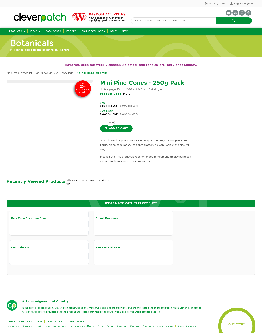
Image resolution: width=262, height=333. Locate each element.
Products (15, 31)
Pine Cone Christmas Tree (28, 218)
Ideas (33, 31)
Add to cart (118, 128)
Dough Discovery (104, 218)
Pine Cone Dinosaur (24, 248)
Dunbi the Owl (184, 218)
